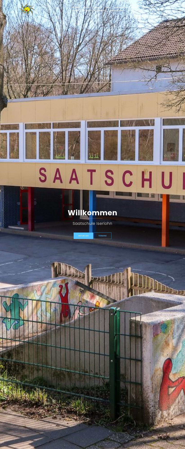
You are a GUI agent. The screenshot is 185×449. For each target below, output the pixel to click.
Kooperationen (121, 7)
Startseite (75, 7)
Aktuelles (83, 235)
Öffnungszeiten (116, 10)
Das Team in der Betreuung (94, 10)
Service (134, 7)
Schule (86, 7)
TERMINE (102, 235)
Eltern (108, 7)
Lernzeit (74, 10)
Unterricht (97, 7)
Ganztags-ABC (148, 7)
